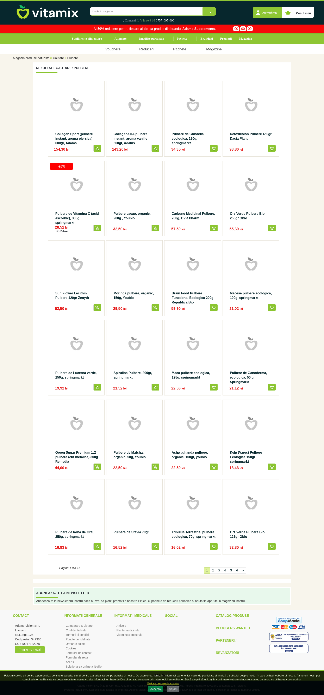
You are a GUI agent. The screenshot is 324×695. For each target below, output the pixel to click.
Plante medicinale (128, 630)
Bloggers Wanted (233, 628)
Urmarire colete (76, 643)
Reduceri (146, 49)
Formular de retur (77, 657)
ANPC (70, 662)
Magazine (245, 38)
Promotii (226, 38)
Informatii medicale (133, 615)
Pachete (182, 38)
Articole (121, 625)
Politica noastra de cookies (163, 683)
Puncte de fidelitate (78, 639)
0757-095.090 (165, 20)
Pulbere (72, 58)
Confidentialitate (76, 630)
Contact (21, 615)
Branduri (206, 38)
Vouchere (112, 49)
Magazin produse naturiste (31, 58)
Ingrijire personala (151, 38)
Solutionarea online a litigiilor (84, 666)
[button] (267, 10)
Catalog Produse (232, 615)
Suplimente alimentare (87, 38)
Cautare (58, 58)
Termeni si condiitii (77, 634)
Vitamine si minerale (130, 634)
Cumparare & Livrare (79, 625)
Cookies (71, 648)
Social (171, 615)
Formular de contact (79, 653)
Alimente (120, 38)
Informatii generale (83, 615)
